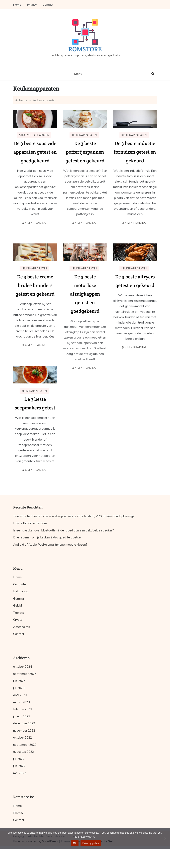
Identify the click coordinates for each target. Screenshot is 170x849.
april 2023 (20, 695)
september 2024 (25, 674)
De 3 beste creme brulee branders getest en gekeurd (35, 285)
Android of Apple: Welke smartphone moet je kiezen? (50, 544)
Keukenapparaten (84, 135)
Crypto (18, 620)
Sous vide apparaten (34, 135)
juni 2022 (19, 766)
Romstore (85, 49)
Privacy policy (91, 843)
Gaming (18, 598)
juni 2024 (19, 681)
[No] (165, 838)
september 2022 (25, 745)
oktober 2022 (22, 737)
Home (17, 4)
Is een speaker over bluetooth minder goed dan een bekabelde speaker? (63, 530)
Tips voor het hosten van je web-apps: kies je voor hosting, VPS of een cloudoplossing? (73, 516)
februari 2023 (22, 709)
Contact (48, 4)
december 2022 (24, 723)
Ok (74, 843)
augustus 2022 (23, 752)
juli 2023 (19, 688)
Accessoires (21, 627)
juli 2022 (19, 759)
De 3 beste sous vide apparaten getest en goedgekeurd (35, 152)
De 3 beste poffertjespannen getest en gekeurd (85, 152)
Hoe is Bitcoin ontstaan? (30, 523)
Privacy (32, 4)
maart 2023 (21, 702)
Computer (20, 584)
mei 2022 (19, 773)
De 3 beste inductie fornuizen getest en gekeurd (135, 152)
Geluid (17, 605)
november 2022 (24, 730)
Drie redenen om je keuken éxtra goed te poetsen (47, 537)
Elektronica (20, 591)
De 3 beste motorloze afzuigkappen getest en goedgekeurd (85, 294)
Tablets (18, 613)
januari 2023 (21, 716)
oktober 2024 (22, 666)
